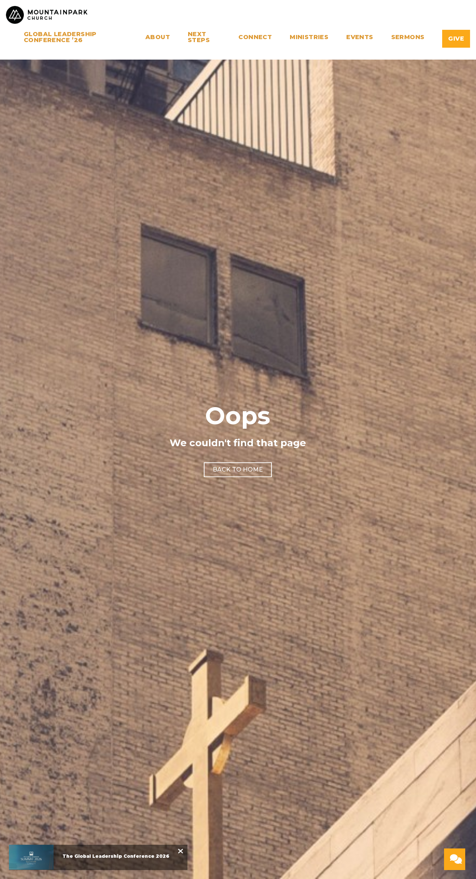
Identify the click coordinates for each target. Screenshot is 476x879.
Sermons (408, 37)
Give (456, 38)
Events (359, 37)
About (157, 37)
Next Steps (199, 37)
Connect (255, 37)
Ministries (309, 37)
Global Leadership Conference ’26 (60, 37)
